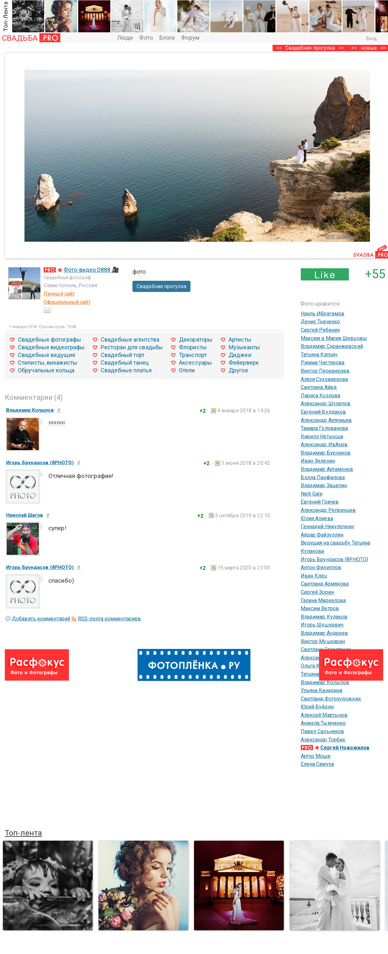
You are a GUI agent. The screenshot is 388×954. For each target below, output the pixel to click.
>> (341, 48)
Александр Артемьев (326, 420)
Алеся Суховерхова (324, 379)
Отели (187, 370)
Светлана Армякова (325, 584)
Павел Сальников (322, 731)
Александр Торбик (323, 740)
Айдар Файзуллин (322, 535)
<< (354, 48)
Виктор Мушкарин (323, 641)
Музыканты (244, 347)
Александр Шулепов (326, 403)
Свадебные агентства (130, 339)
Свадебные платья (126, 370)
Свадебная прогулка (310, 48)
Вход (371, 38)
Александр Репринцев (328, 510)
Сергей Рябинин (320, 330)
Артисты (240, 339)
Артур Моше (316, 756)
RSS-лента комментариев (109, 619)
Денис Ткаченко (320, 322)
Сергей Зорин (317, 592)
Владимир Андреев (324, 633)
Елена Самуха (317, 764)
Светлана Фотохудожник (331, 699)
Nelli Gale (312, 494)
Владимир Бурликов (326, 453)
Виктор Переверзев (325, 371)
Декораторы (196, 339)
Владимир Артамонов (327, 469)
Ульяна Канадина (321, 690)
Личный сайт (59, 294)
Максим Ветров (320, 608)
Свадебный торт (123, 355)
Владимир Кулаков (324, 617)
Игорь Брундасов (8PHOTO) (334, 559)
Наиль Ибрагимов (323, 314)
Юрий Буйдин (317, 707)
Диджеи (240, 355)
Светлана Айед (319, 387)
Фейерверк (244, 362)
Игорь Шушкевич (322, 625)
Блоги (167, 37)
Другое (238, 370)
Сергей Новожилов (345, 748)
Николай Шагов (24, 515)
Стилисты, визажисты (47, 362)
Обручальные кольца (46, 370)
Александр (314, 658)
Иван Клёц (314, 576)
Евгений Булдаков (323, 412)
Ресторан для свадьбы (132, 347)
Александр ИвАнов (324, 444)
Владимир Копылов (325, 682)
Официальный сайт (67, 302)
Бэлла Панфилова (323, 477)
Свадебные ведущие (46, 355)
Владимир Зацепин (324, 485)
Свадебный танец (125, 362)
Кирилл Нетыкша (322, 436)
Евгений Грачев (320, 502)
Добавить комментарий (41, 619)
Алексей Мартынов (324, 715)
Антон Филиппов (321, 567)
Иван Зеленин (318, 461)
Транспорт (193, 355)
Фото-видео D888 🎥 (91, 269)
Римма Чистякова (323, 363)
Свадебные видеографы (51, 347)
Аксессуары (195, 362)
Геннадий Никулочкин (327, 526)
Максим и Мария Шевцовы (334, 338)
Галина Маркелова (323, 600)
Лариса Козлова (320, 395)
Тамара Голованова (324, 428)
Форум (190, 37)
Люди (125, 37)
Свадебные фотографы (49, 339)
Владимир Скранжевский (332, 346)
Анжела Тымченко (323, 723)
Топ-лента (23, 833)
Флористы (193, 347)
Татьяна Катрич (319, 355)
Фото (146, 37)
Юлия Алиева (317, 518)
